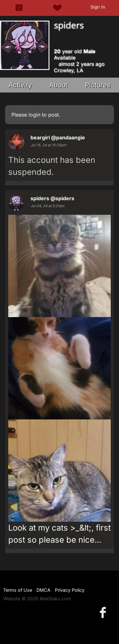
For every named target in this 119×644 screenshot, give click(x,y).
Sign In (97, 7)
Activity (20, 85)
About (58, 85)
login (34, 115)
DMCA (43, 590)
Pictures (97, 85)
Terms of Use (17, 590)
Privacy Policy (69, 590)
